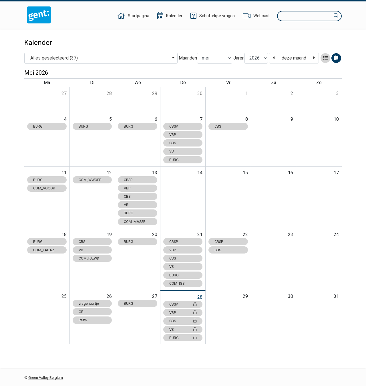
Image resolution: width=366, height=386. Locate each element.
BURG (38, 126)
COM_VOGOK (44, 188)
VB (171, 151)
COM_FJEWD (89, 258)
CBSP (173, 126)
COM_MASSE (134, 221)
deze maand (294, 58)
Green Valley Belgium (45, 377)
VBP (172, 134)
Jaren (238, 58)
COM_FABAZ (43, 250)
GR (81, 312)
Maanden (188, 58)
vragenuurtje (89, 303)
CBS (172, 143)
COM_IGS (176, 283)
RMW (83, 320)
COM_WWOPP (90, 180)
